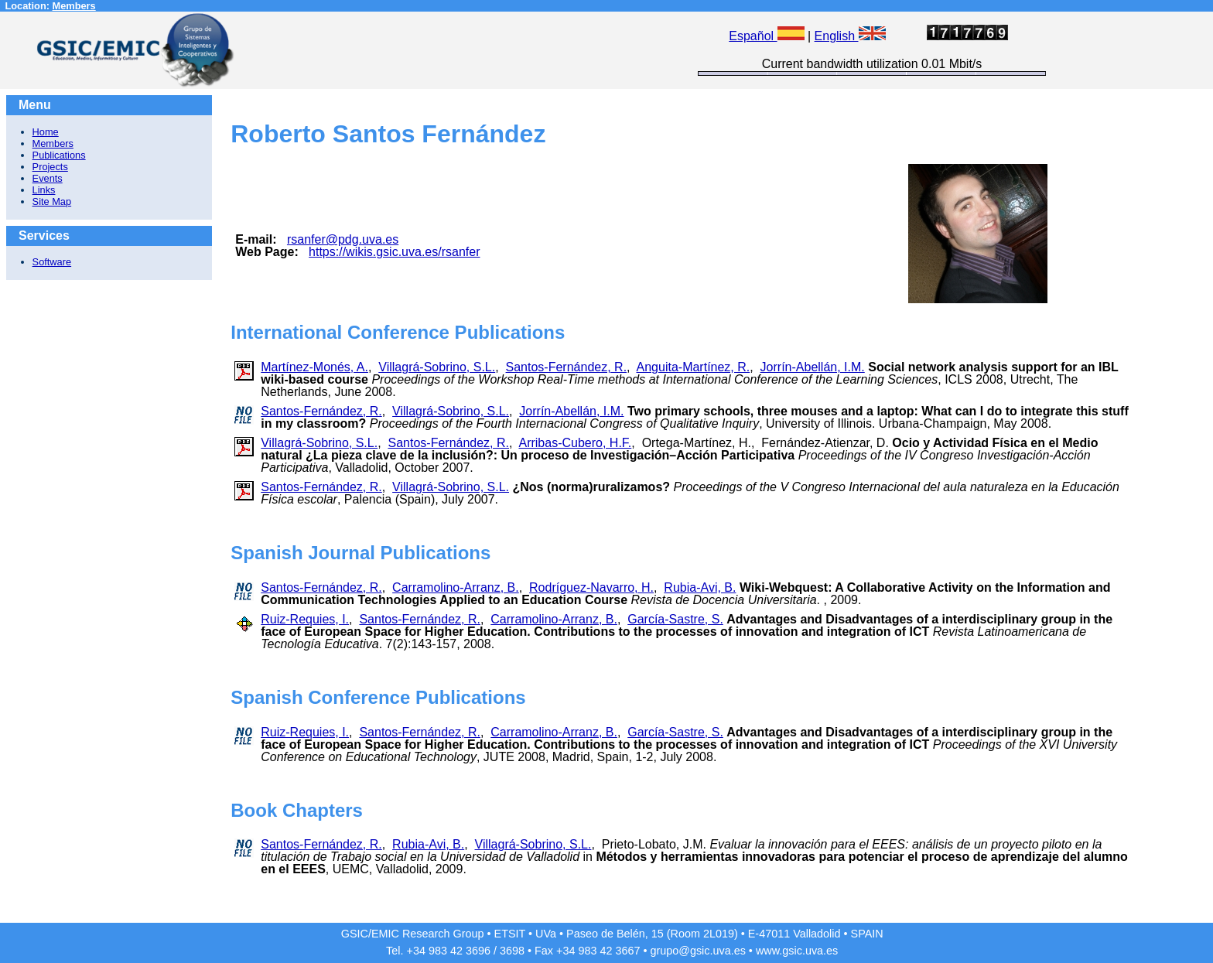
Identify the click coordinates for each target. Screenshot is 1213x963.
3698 (512, 950)
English (850, 36)
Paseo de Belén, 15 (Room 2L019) (652, 933)
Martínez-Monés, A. (314, 367)
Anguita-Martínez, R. (693, 367)
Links (44, 190)
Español (766, 36)
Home (45, 132)
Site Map (52, 201)
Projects (50, 166)
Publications (59, 155)
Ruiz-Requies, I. (305, 619)
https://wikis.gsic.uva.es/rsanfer (394, 251)
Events (47, 178)
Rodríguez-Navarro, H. (591, 587)
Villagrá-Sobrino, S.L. (436, 367)
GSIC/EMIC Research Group (412, 933)
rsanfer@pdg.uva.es (342, 239)
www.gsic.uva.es (797, 950)
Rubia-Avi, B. (700, 587)
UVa (545, 933)
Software (52, 262)
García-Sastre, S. (675, 619)
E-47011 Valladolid (794, 933)
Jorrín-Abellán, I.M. (812, 367)
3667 (627, 950)
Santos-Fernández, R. (566, 367)
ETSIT (510, 933)
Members (74, 6)
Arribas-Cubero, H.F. (574, 442)
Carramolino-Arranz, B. (455, 587)
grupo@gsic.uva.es (697, 950)
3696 (478, 950)
